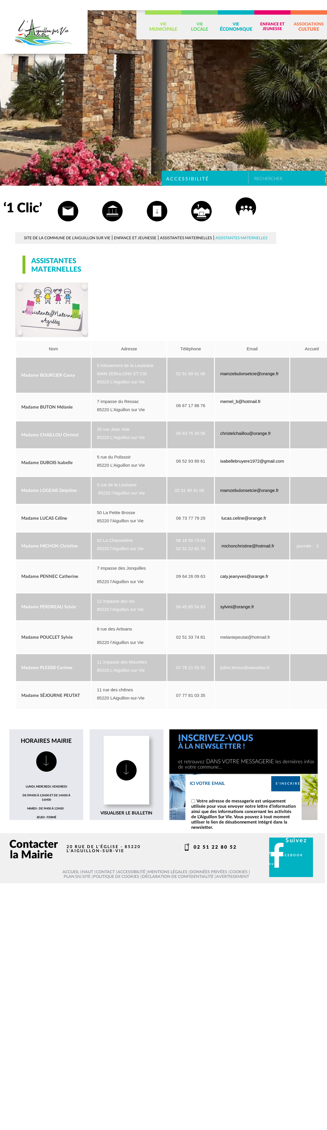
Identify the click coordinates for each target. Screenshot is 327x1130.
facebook (291, 855)
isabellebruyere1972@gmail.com (252, 461)
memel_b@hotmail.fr (240, 401)
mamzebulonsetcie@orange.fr (249, 373)
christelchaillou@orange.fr (245, 433)
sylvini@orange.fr (237, 606)
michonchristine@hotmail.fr (247, 545)
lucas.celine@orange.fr (243, 518)
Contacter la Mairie (33, 849)
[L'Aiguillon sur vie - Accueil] (44, 32)
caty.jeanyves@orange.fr (244, 576)
